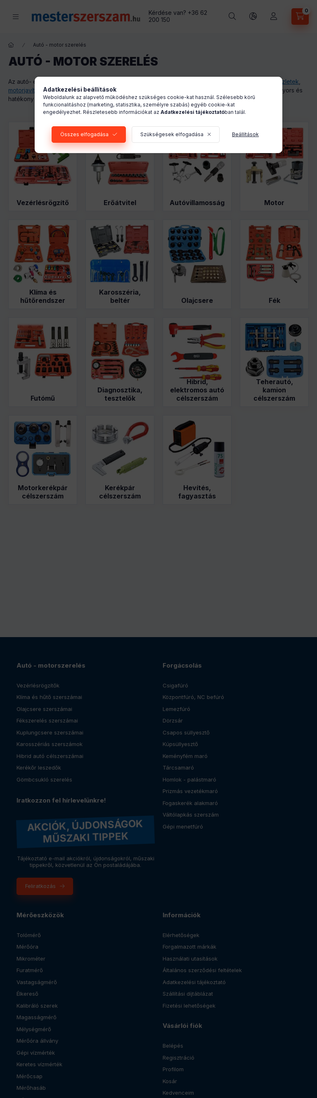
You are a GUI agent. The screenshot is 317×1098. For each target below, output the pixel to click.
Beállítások (245, 134)
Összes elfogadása (84, 134)
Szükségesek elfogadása (171, 134)
